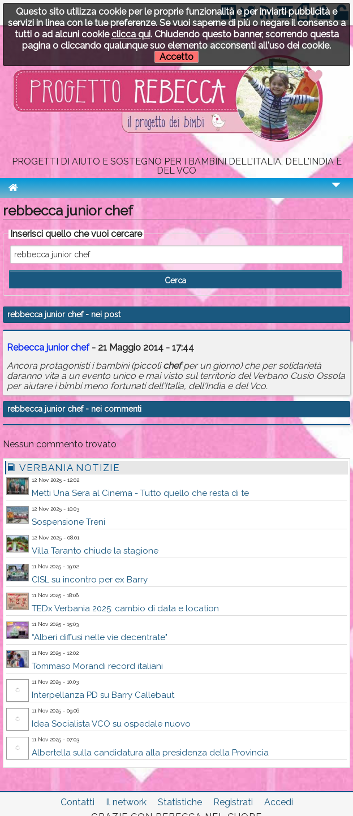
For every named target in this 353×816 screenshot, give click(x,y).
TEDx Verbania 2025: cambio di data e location (125, 608)
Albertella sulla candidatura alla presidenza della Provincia (150, 753)
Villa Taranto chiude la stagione (95, 551)
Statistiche (180, 802)
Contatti (77, 802)
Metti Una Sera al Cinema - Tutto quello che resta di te (140, 493)
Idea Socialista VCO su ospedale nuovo (111, 724)
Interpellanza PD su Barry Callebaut (103, 695)
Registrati (233, 802)
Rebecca (48, 347)
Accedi (278, 802)
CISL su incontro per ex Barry (90, 580)
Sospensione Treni (68, 522)
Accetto (176, 56)
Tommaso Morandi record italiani (97, 666)
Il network (126, 802)
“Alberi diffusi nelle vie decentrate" (99, 637)
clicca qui (130, 34)
